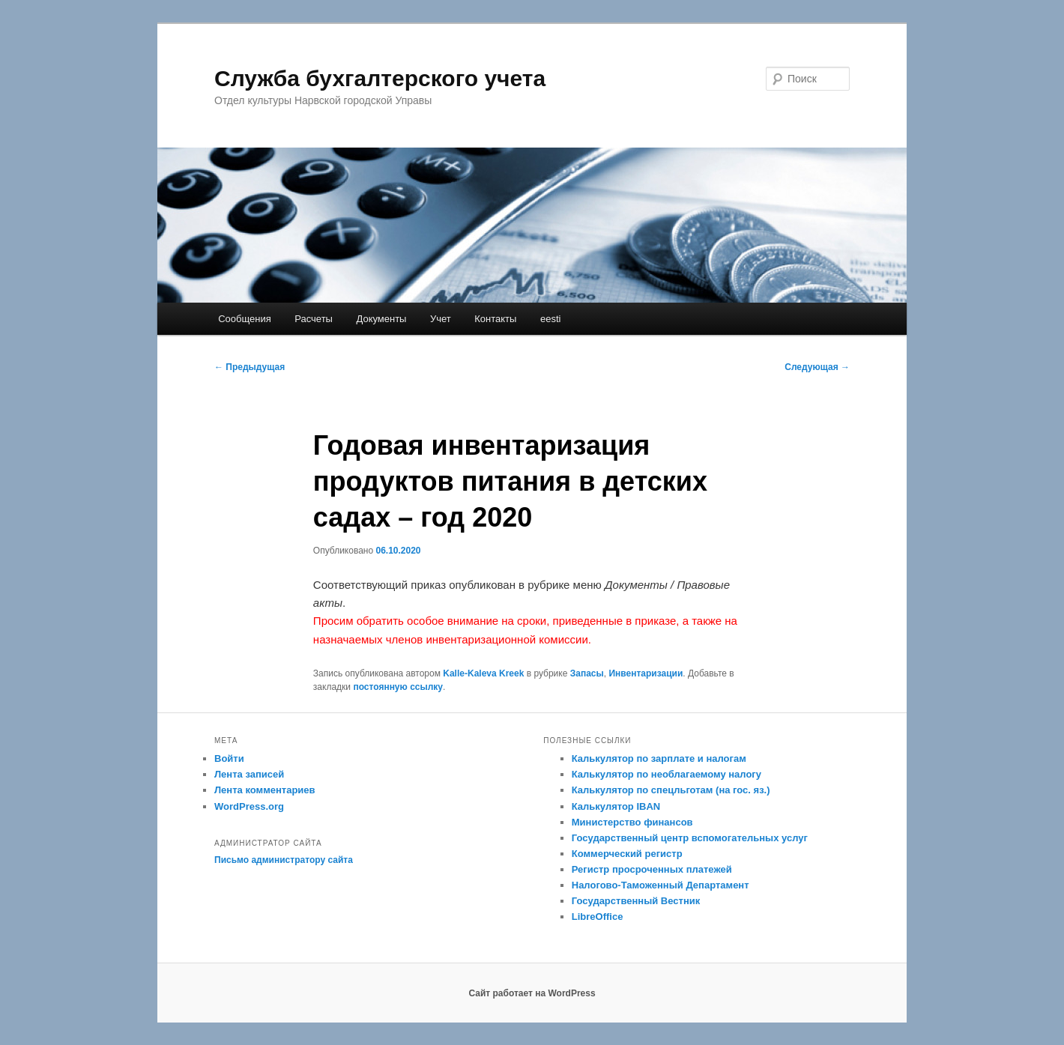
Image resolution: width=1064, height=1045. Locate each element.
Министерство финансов (632, 822)
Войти (229, 758)
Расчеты (313, 318)
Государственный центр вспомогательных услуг (690, 837)
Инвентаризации (645, 673)
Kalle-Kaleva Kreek (483, 673)
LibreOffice (597, 916)
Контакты (495, 318)
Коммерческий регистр (627, 853)
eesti (550, 318)
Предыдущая (249, 367)
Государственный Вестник (636, 900)
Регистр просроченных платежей (652, 869)
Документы (381, 318)
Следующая (817, 367)
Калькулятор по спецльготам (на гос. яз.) (671, 790)
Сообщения (244, 318)
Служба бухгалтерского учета (379, 78)
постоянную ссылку (398, 687)
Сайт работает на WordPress (531, 993)
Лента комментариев (264, 790)
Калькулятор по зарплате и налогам (659, 758)
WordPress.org (249, 806)
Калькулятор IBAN (616, 806)
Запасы (587, 673)
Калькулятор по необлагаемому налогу (666, 774)
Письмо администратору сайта (283, 860)
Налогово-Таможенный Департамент (660, 885)
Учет (440, 318)
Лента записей (249, 774)
